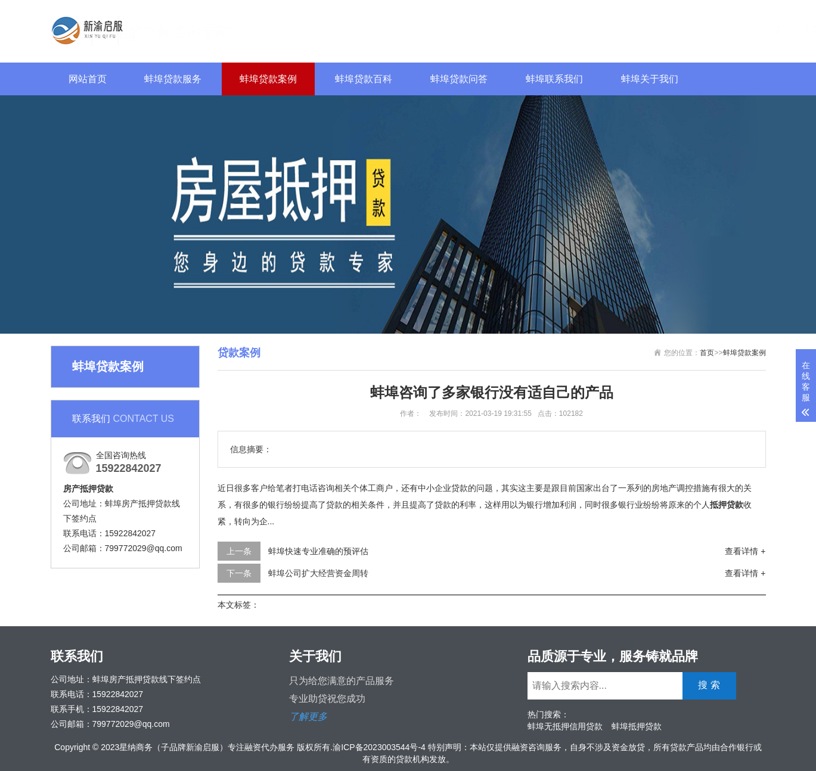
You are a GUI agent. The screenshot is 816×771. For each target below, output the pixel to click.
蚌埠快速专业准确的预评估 (318, 551)
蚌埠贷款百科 (363, 79)
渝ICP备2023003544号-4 (379, 747)
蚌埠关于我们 (649, 79)
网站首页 (88, 79)
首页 (707, 353)
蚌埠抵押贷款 (637, 726)
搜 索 (745, 29)
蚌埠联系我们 (554, 79)
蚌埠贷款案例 (268, 79)
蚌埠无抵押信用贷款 (565, 726)
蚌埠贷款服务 (172, 79)
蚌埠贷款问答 (459, 79)
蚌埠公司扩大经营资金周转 (318, 573)
